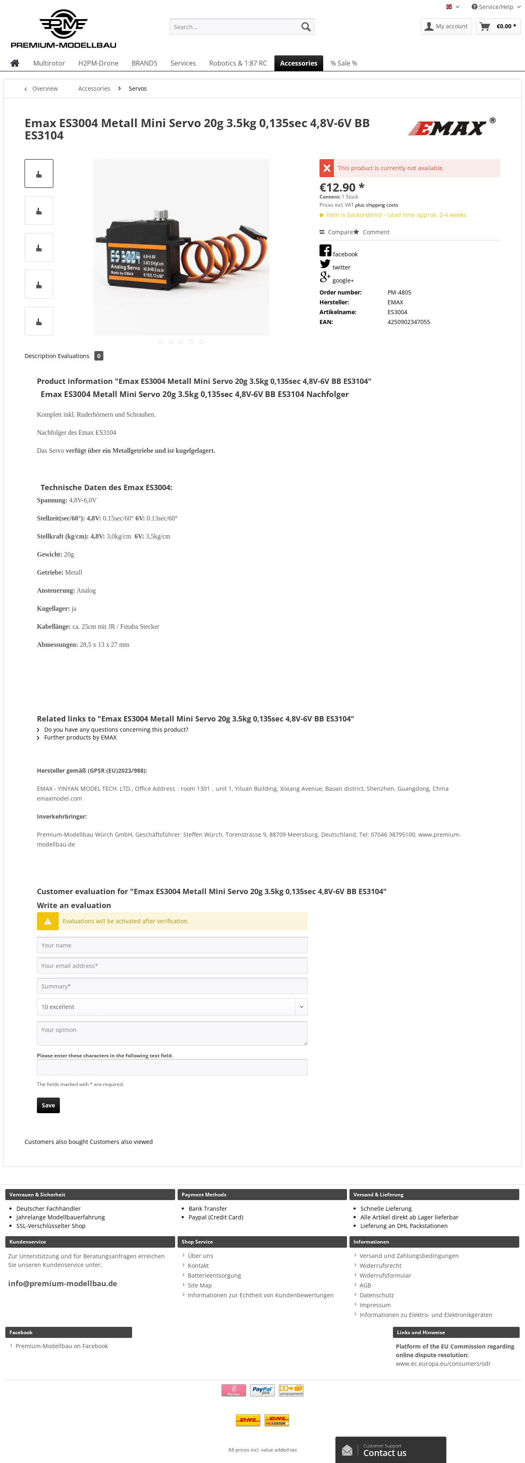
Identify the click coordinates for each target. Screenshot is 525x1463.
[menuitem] (242, 30)
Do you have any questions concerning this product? (112, 729)
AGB (365, 1285)
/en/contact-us (349, 1448)
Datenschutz (377, 1295)
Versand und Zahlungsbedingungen (409, 1256)
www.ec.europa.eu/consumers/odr (443, 1363)
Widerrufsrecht (381, 1265)
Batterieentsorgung (214, 1275)
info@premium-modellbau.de (62, 1283)
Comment (371, 232)
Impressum (375, 1305)
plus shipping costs (376, 204)
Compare (336, 232)
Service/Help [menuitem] (493, 7)
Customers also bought (56, 1142)
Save (48, 1105)
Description (40, 356)
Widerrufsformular (385, 1275)
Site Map (200, 1285)
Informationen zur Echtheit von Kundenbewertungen (261, 1295)
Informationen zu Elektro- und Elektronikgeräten (426, 1315)
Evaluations (80, 356)
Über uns (200, 1256)
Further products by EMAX (76, 737)
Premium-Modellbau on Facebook (62, 1346)
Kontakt (198, 1265)
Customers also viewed (121, 1142)
